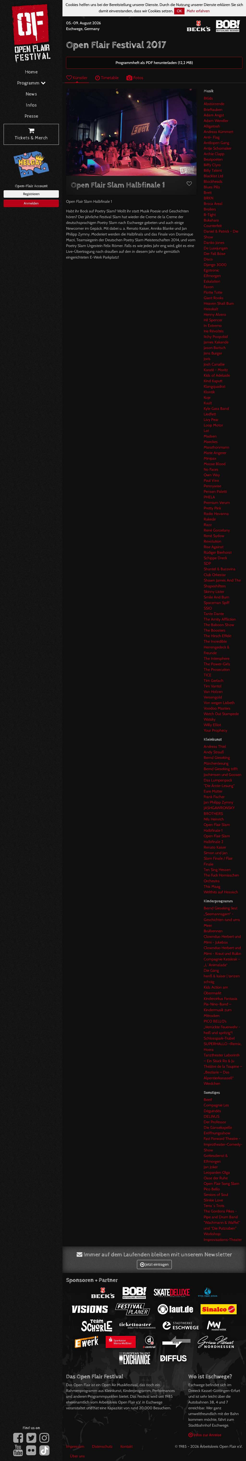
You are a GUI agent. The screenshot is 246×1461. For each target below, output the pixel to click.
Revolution (212, 541)
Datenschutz (102, 1446)
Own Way (212, 475)
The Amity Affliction (220, 619)
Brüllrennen (213, 931)
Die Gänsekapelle (218, 1127)
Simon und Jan (216, 853)
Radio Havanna (216, 513)
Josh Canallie (214, 364)
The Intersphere (216, 658)
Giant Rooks (213, 298)
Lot (206, 430)
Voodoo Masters (217, 708)
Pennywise (212, 486)
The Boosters (214, 630)
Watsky (209, 719)
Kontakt (126, 1446)
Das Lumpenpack (218, 780)
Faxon (209, 287)
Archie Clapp (214, 154)
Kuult (208, 403)
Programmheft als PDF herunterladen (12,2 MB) (154, 62)
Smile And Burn (216, 597)
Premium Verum (217, 502)
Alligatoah (212, 126)
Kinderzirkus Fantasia (220, 998)
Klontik (209, 392)
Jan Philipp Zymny (218, 802)
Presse (31, 116)
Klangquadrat (214, 386)
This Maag (212, 886)
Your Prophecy (215, 730)
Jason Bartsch (215, 347)
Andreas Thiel (215, 746)
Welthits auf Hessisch (221, 892)
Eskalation (212, 281)
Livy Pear (211, 419)
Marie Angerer (215, 453)
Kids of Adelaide (217, 375)
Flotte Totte (213, 292)
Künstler (76, 77)
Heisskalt (211, 309)
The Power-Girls (217, 664)
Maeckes (211, 441)
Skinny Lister (214, 591)
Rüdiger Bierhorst (218, 552)
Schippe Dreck (215, 558)
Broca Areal (213, 203)
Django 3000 (215, 264)
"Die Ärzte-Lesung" (219, 785)
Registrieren (31, 194)
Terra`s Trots (214, 1205)
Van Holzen (213, 691)
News (31, 94)
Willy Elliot (212, 725)
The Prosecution (217, 669)
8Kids (208, 98)
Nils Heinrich (214, 819)
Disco (208, 259)
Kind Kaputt (213, 381)
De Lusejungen (216, 248)
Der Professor (215, 1122)
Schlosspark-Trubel (219, 1038)
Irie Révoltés (214, 331)
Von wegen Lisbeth (219, 702)
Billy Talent (213, 170)
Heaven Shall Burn (219, 303)
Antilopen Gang (216, 142)
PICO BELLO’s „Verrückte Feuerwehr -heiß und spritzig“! (222, 1027)
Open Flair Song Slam (221, 1183)
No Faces (211, 469)
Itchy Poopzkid (216, 336)
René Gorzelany (217, 530)
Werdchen (212, 1083)
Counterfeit (213, 225)
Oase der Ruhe (216, 1178)
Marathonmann (216, 447)
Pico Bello (212, 1189)
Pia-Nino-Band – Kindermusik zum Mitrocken (218, 1010)
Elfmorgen (212, 275)
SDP (207, 563)
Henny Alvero (215, 314)
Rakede (210, 519)
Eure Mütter (213, 791)
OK (179, 11)
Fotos (134, 77)
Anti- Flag (212, 137)
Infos (31, 105)
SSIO (208, 608)
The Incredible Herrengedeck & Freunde (216, 647)
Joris (207, 358)
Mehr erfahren (198, 11)
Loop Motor (213, 425)
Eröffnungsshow (217, 1133)
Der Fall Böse (214, 253)
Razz (208, 524)
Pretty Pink (212, 508)
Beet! (208, 1099)
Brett (208, 192)
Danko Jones (214, 242)
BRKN (208, 198)
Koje (207, 397)
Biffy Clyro (212, 165)
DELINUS (211, 1116)
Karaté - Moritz (216, 370)
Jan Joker (211, 1167)
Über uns (77, 1456)
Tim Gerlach (213, 680)
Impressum (75, 1446)
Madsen (210, 436)
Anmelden (31, 203)
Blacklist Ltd (213, 176)
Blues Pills (212, 187)
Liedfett (210, 414)
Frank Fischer (214, 796)
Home (31, 72)
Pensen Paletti (215, 491)
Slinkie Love (213, 1200)
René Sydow (214, 536)
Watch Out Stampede (221, 713)
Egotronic (211, 270)
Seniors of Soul (216, 1194)
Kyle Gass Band (216, 408)
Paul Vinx (211, 480)
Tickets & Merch (31, 134)
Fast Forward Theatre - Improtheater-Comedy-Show (223, 1144)
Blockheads (213, 181)
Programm (31, 83)
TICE (207, 675)
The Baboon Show (219, 625)
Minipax (210, 458)
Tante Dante (214, 613)
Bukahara (211, 220)
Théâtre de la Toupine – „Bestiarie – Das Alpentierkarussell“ (223, 1072)
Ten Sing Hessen (217, 869)
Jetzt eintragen (154, 1264)
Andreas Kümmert (218, 131)
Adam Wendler (216, 120)
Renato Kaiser (215, 847)
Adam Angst (214, 115)
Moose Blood (215, 464)
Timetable (107, 77)
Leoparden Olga (217, 1172)
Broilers (210, 209)
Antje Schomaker (217, 148)
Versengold (213, 697)
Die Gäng (211, 970)
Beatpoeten (213, 159)
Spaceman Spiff (216, 602)
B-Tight (210, 214)
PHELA (209, 497)
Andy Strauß (214, 752)
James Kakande (216, 342)
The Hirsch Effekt (217, 636)
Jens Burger (213, 353)
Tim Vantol (212, 686)
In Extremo (213, 325)
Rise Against (213, 547)
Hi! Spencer (213, 320)
